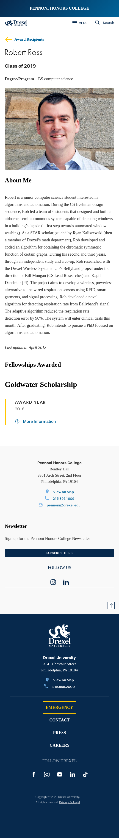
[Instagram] (47, 774)
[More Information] (35, 422)
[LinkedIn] (72, 774)
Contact (59, 720)
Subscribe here (60, 553)
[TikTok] (85, 774)
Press (59, 732)
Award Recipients (24, 39)
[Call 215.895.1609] (59, 499)
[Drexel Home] (16, 23)
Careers (59, 745)
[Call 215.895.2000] (59, 687)
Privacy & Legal (69, 802)
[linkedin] (66, 582)
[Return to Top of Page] (111, 605)
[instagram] (53, 582)
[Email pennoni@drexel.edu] (59, 505)
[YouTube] (59, 774)
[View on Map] (59, 492)
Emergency (59, 707)
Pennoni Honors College (59, 8)
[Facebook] (34, 774)
